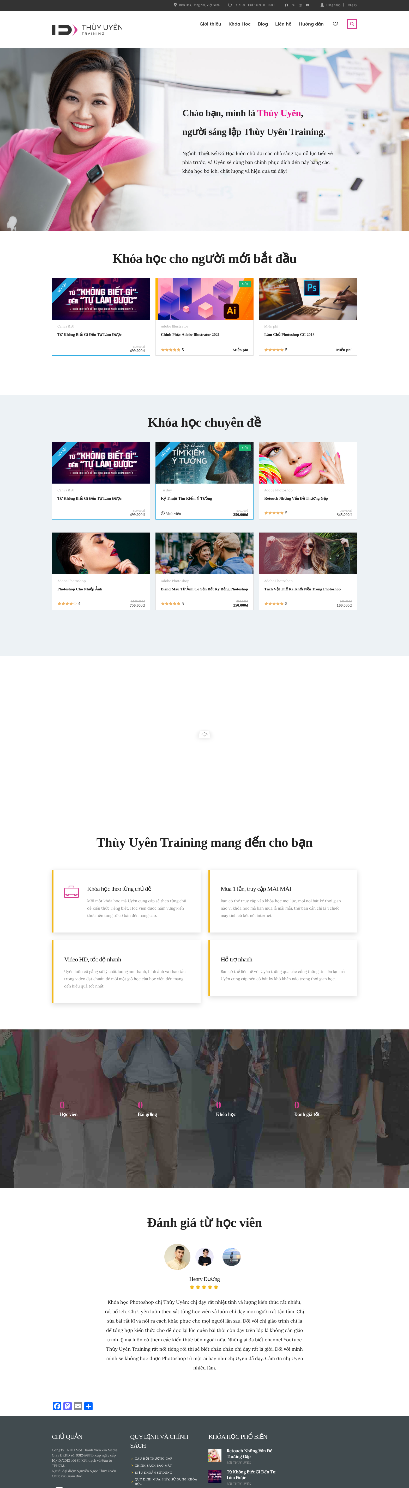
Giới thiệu (210, 24)
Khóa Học (239, 24)
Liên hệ (283, 24)
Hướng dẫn (311, 24)
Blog (263, 24)
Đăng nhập (330, 5)
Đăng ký (351, 5)
